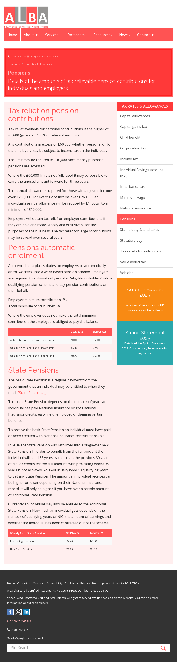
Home (12, 34)
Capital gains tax (133, 126)
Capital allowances (135, 116)
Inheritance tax (132, 186)
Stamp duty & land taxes (139, 229)
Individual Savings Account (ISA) (141, 172)
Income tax (129, 159)
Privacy (85, 583)
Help (95, 583)
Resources (103, 34)
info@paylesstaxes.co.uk (44, 56)
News (124, 34)
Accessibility (55, 583)
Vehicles (126, 272)
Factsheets (77, 34)
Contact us (145, 34)
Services (53, 34)
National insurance (135, 208)
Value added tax (133, 262)
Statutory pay (131, 240)
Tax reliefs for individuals (140, 251)
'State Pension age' (33, 392)
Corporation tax (133, 148)
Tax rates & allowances (38, 64)
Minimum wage (132, 197)
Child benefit (130, 137)
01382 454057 (18, 56)
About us (31, 34)
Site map (39, 583)
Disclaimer (71, 583)
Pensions (127, 219)
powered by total (121, 583)
